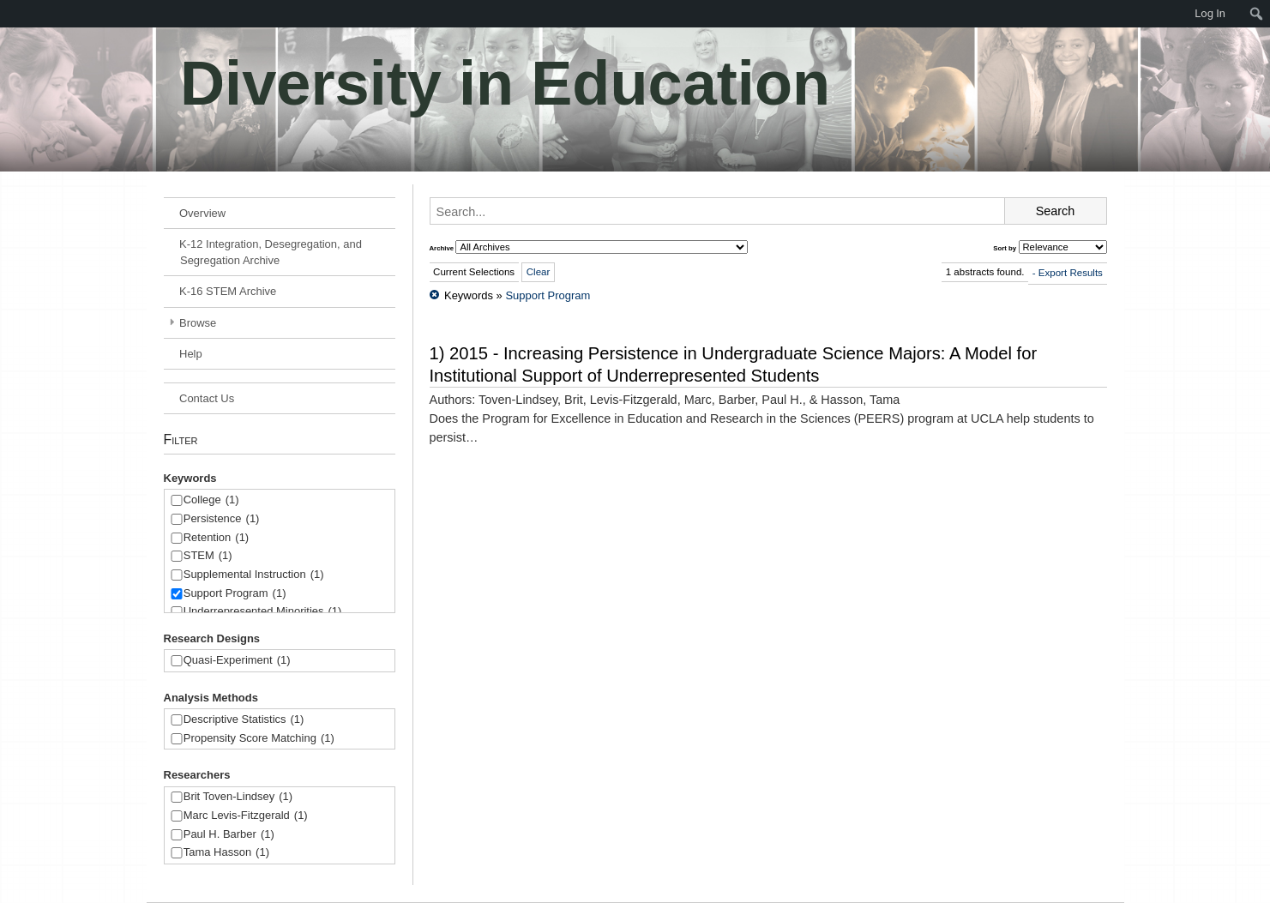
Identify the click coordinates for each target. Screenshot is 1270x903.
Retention (216, 538)
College (211, 500)
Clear (539, 272)
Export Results (1070, 273)
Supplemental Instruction (254, 575)
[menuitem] (8, 13)
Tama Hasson (226, 853)
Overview (202, 213)
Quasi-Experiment (237, 661)
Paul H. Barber (229, 835)
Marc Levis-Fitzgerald (246, 816)
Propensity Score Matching (259, 739)
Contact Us (206, 398)
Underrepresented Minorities (263, 612)
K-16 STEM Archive (227, 291)
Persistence (222, 519)
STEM (208, 556)
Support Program (235, 594)
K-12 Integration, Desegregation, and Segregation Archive (270, 252)
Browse (197, 322)
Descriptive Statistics (244, 720)
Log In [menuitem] (1210, 13)
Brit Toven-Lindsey (238, 797)
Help (190, 353)
